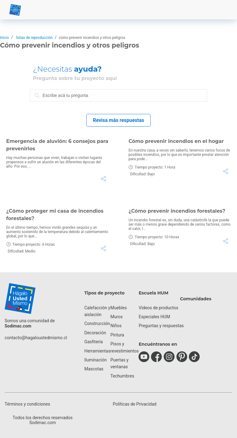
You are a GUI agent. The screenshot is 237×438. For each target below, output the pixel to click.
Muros (116, 316)
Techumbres (122, 375)
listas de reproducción (34, 37)
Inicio (4, 37)
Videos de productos (158, 307)
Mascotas (93, 368)
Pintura (117, 334)
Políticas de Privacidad (134, 404)
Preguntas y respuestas (161, 325)
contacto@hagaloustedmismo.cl (36, 337)
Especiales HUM (154, 316)
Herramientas (97, 350)
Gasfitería (93, 341)
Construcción (97, 323)
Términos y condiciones (27, 404)
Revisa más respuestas (118, 120)
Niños (116, 325)
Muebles (118, 307)
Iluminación (95, 359)
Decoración (95, 332)
